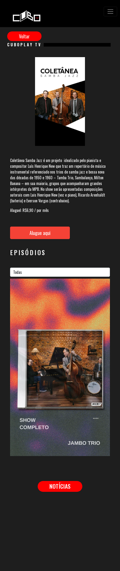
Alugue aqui (40, 232)
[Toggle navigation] (110, 11)
